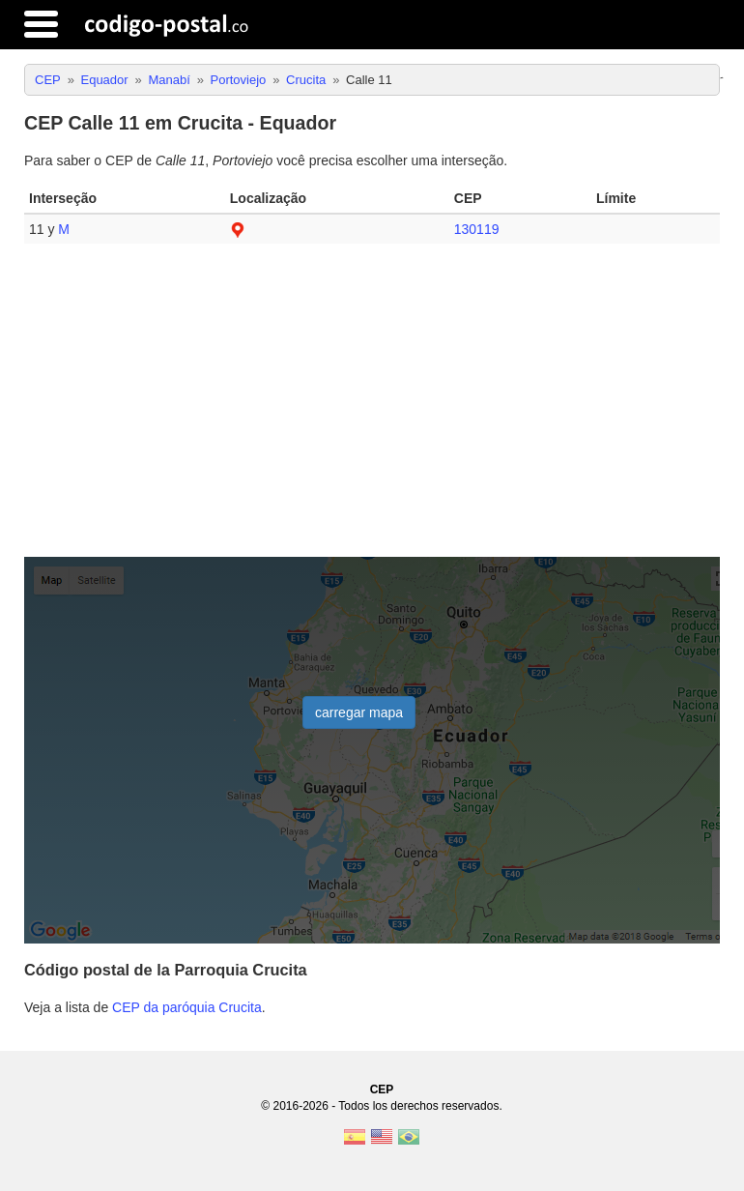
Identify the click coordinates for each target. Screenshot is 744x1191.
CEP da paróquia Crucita (187, 1007)
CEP (382, 1089)
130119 (477, 229)
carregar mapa (359, 712)
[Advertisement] (372, 408)
